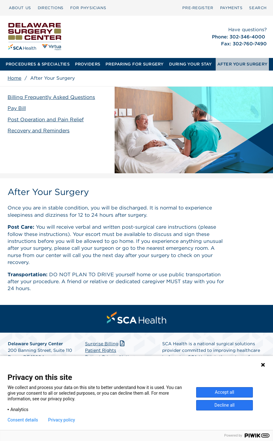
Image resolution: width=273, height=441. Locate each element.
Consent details (23, 419)
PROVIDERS (87, 64)
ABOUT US (20, 7)
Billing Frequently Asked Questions (51, 97)
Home (14, 78)
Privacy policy (61, 419)
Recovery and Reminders (39, 131)
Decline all (224, 405)
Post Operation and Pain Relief (46, 120)
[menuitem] (20, 8)
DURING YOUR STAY (190, 64)
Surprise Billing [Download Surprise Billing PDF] (105, 343)
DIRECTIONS (51, 7)
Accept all (224, 392)
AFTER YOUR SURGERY (242, 64)
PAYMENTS (231, 7)
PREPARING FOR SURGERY (134, 64)
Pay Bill (17, 108)
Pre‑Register (197, 7)
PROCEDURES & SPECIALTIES (38, 64)
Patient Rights (100, 350)
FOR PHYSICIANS (88, 7)
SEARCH (258, 7)
